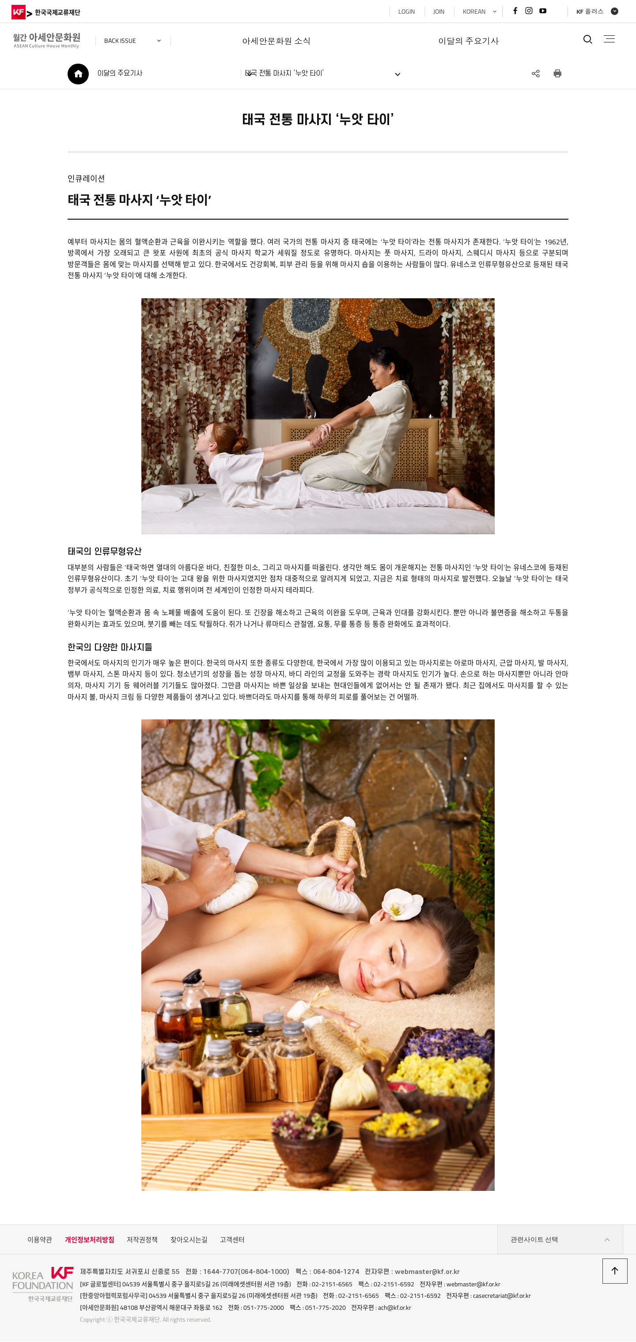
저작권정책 (142, 1241)
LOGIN (405, 11)
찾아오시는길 (189, 1241)
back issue (121, 41)
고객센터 (232, 1241)
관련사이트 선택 (560, 1240)
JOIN (437, 11)
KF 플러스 (588, 11)
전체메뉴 (608, 38)
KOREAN (472, 11)
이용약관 (39, 1241)
